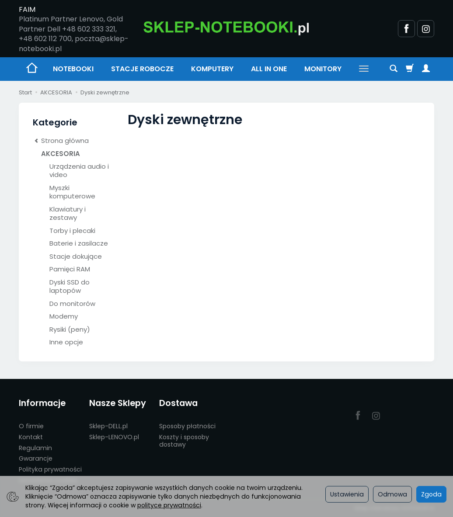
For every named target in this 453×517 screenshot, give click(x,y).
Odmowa (392, 494)
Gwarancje (35, 458)
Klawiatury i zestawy (67, 213)
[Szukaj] (393, 69)
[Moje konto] (426, 69)
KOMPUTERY (212, 69)
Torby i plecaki (72, 230)
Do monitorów (72, 303)
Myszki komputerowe (72, 192)
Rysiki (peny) (69, 329)
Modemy (63, 316)
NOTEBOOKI (73, 69)
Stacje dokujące (75, 256)
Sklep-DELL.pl (108, 426)
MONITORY (322, 69)
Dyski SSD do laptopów (69, 286)
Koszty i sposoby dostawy (184, 441)
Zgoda (431, 494)
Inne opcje (66, 342)
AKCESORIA (60, 153)
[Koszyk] (409, 69)
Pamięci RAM (69, 269)
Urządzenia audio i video (79, 171)
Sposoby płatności (187, 426)
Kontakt (31, 437)
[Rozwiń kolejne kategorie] (363, 69)
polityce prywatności (169, 505)
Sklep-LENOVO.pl (114, 437)
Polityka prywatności (50, 469)
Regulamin (35, 448)
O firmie (31, 426)
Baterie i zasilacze (78, 243)
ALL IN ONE (269, 69)
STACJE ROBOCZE (142, 69)
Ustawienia (347, 494)
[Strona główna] (226, 27)
